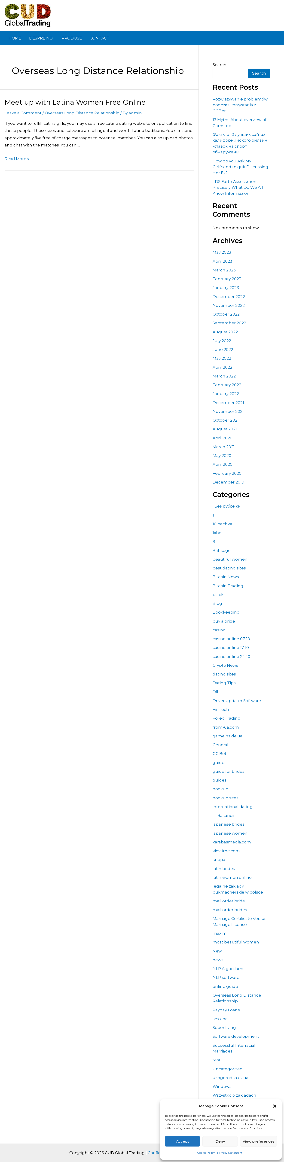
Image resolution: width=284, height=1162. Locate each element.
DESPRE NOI (41, 38)
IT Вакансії (223, 815)
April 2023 (222, 261)
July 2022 (222, 340)
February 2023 (227, 279)
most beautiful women (236, 942)
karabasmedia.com (232, 842)
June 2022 (223, 349)
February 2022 (227, 385)
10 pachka (222, 524)
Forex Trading (227, 718)
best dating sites (229, 568)
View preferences (259, 1141)
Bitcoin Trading (228, 586)
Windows (222, 1086)
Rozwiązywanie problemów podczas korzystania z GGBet (240, 105)
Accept (182, 1141)
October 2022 (226, 314)
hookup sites (225, 798)
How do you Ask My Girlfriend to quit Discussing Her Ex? (240, 167)
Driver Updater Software (237, 700)
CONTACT (100, 38)
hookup (220, 789)
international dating (233, 806)
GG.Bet (219, 753)
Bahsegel (222, 550)
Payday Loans (226, 1010)
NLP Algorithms (228, 968)
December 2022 (229, 296)
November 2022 (229, 305)
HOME (15, 38)
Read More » (17, 158)
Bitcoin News (226, 577)
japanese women (230, 833)
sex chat (221, 1018)
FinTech (221, 709)
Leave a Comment (23, 113)
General (220, 744)
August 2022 (225, 332)
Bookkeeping (226, 612)
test (216, 1060)
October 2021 (226, 420)
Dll (215, 692)
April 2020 (222, 464)
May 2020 (222, 455)
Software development (236, 1036)
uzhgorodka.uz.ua (230, 1077)
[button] (274, 1106)
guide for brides (228, 771)
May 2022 (222, 358)
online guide (225, 986)
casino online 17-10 (231, 647)
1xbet (218, 532)
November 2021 (228, 411)
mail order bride (229, 901)
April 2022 (222, 367)
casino (219, 630)
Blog (217, 603)
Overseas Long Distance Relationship (82, 113)
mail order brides (230, 909)
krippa (219, 859)
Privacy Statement (229, 1152)
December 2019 (228, 482)
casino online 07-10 (231, 638)
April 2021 (222, 438)
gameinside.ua (227, 736)
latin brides (224, 868)
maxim (220, 933)
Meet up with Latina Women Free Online (75, 102)
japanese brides (228, 824)
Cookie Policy (206, 1152)
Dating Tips (224, 683)
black (218, 594)
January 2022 (226, 393)
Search (219, 64)
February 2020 (227, 473)
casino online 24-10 (231, 656)
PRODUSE (72, 38)
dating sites (224, 674)
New (217, 951)
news (218, 960)
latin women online (232, 877)
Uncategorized (228, 1069)
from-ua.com (226, 727)
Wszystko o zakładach (234, 1095)
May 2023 (222, 252)
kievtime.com (226, 851)
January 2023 (226, 287)
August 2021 (225, 429)
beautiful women (230, 559)
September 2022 (229, 323)
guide (218, 762)
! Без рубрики (227, 506)
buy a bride (224, 621)
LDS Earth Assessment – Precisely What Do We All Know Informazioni (238, 187)
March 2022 (224, 376)
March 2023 (224, 270)
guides (219, 780)
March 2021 (224, 446)
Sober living (224, 1027)
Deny (220, 1141)
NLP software (226, 977)
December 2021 (228, 402)
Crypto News (225, 665)
